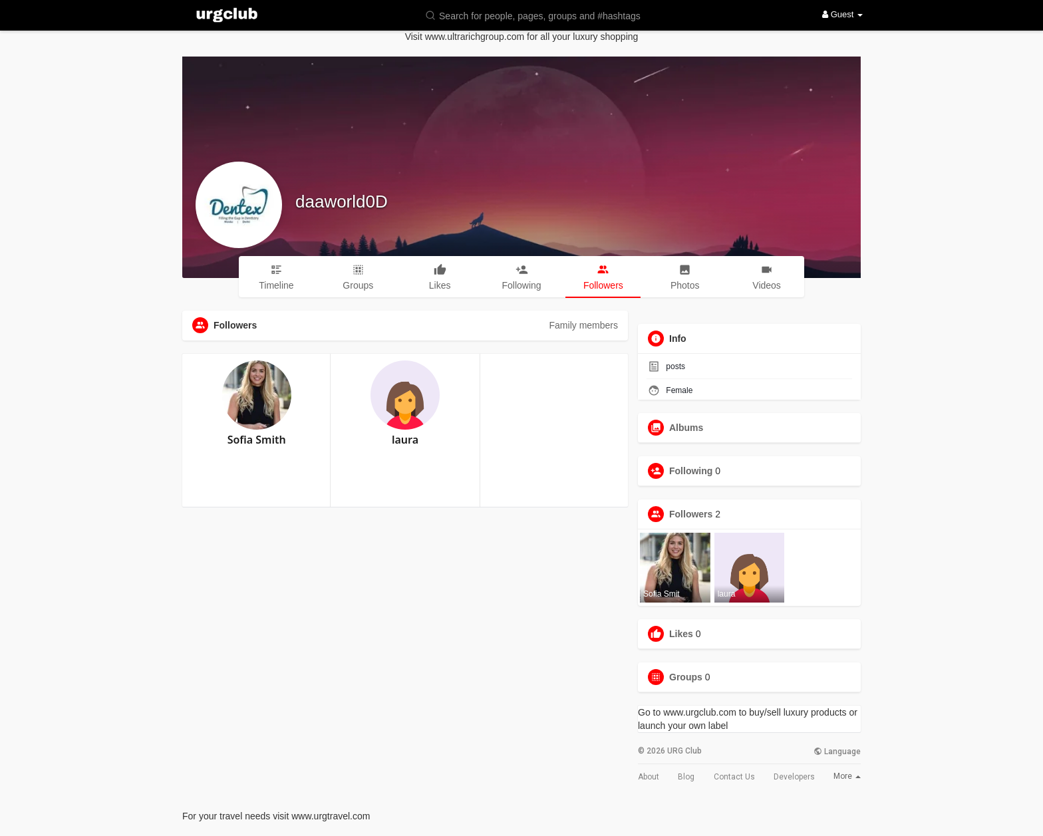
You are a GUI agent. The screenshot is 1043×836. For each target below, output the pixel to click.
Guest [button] (842, 14)
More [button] (847, 776)
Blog (686, 777)
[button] (541, 15)
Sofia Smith (256, 439)
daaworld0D (341, 201)
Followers (690, 514)
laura (405, 439)
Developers (794, 777)
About (648, 777)
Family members (583, 325)
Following (690, 471)
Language (837, 752)
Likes (681, 633)
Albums (686, 427)
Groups (685, 677)
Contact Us (734, 777)
